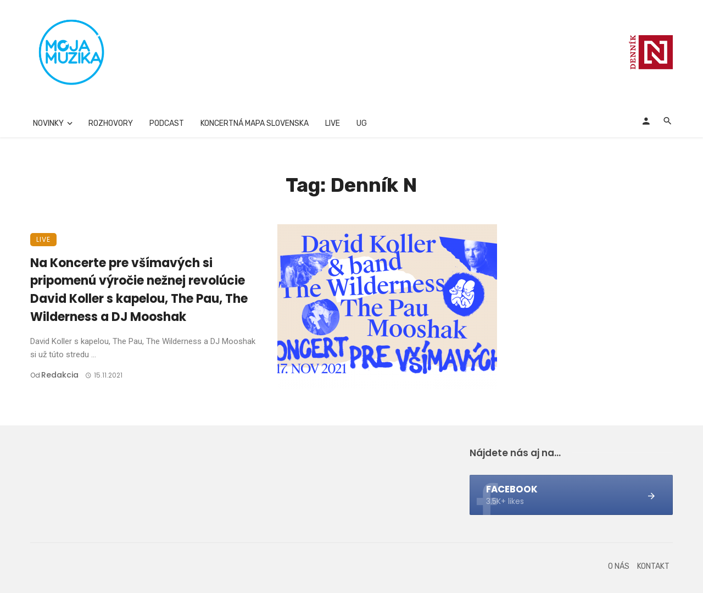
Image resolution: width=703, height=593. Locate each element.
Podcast (166, 123)
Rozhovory (110, 123)
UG (361, 123)
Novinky (48, 123)
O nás (618, 566)
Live (332, 123)
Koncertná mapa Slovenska (254, 123)
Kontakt (653, 566)
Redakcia (60, 374)
